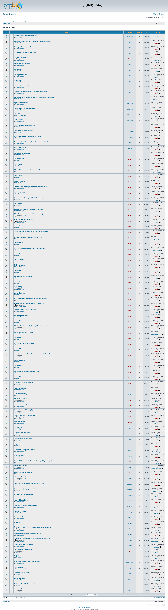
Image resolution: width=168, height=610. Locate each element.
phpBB (78, 609)
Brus (130, 42)
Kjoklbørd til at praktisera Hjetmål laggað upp (29, 303)
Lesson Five (18, 164)
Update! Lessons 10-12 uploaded (25, 310)
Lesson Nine (18, 338)
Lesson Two (18, 282)
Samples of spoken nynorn (23, 153)
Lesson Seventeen (20, 360)
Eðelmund (130, 137)
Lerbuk (17, 160)
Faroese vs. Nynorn (20, 511)
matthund (130, 495)
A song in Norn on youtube (23, 47)
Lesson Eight (18, 243)
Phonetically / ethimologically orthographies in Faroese (32, 538)
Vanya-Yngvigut (156, 172)
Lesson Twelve (19, 321)
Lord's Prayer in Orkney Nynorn (24, 415)
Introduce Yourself (20, 477)
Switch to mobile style (84, 607)
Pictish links (18, 203)
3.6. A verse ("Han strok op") (23, 276)
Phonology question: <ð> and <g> (25, 505)
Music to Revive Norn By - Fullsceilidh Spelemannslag (32, 41)
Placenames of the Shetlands (23, 545)
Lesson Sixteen (19, 259)
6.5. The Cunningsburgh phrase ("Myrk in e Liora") (30, 326)
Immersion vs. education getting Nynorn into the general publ (34, 97)
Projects (16, 556)
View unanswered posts (9, 21)
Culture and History (20, 394)
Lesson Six (17, 270)
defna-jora (130, 98)
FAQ (155, 14)
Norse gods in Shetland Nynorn (24, 494)
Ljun (129, 461)
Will (156, 116)
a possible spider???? (21, 103)
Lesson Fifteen (19, 159)
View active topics (23, 21)
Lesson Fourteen (19, 293)
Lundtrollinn (130, 484)
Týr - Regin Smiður (20, 398)
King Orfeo (17, 444)
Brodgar (17, 171)
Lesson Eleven (19, 349)
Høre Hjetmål (18, 567)
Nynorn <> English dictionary (23, 219)
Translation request (20, 147)
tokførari (156, 60)
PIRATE (130, 517)
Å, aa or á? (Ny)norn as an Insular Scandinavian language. (33, 527)
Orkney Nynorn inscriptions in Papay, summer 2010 (31, 231)
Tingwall (17, 126)
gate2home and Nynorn (22, 63)
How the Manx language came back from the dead (30, 187)
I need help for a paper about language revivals (29, 483)
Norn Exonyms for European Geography (27, 136)
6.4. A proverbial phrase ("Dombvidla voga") (28, 237)
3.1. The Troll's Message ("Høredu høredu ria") (29, 248)
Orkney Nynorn (19, 233)
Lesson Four (18, 254)
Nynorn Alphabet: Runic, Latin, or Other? (27, 561)
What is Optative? (20, 422)
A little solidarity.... (20, 578)
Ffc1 (130, 142)
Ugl (130, 551)
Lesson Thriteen (19, 192)
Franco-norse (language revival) (24, 489)
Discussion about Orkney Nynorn (25, 410)
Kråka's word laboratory (22, 432)
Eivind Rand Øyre (130, 126)
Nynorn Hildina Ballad (21, 500)
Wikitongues (18, 69)
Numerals (17, 522)
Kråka (156, 200)
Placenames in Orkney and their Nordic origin (29, 198)
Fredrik (130, 148)
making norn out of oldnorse (23, 405)
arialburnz (130, 36)
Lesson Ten (18, 226)
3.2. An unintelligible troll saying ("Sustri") (28, 371)
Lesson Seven (18, 366)
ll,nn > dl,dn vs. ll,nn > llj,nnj (23, 332)
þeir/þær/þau (18, 427)
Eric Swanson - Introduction (23, 131)
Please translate (19, 517)
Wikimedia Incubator (21, 315)
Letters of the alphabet (21, 57)
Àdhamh (156, 239)
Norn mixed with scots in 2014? (24, 125)
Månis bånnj (18, 114)
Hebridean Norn (19, 589)
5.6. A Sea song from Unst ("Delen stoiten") (28, 214)
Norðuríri (129, 506)
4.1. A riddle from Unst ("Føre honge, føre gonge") (30, 298)
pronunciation (18, 119)
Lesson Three (18, 377)
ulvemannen (129, 557)
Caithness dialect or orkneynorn (24, 382)
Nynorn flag (18, 287)
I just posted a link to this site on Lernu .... (28, 86)
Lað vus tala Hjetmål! (20, 115)
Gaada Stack (18, 37)
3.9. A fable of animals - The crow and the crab (29, 170)
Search (162, 14)
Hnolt (156, 43)
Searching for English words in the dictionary (29, 209)
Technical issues (19, 265)
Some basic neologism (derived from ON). (28, 533)
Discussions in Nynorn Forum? (24, 450)
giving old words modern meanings (26, 108)
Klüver (156, 77)
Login (5, 14)
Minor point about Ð (20, 75)
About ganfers (18, 455)
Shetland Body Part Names (23, 550)
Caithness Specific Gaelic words (25, 584)
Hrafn (130, 383)
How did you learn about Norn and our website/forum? (32, 354)
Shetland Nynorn (19, 42)
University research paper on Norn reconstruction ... (31, 91)
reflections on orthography (23, 438)
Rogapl (156, 222)
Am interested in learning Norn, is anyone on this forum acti (34, 142)
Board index (7, 23)
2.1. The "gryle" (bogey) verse (24, 343)
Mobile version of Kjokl (21, 181)
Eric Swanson (130, 131)
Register (12, 14)
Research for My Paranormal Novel (25, 35)
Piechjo (130, 512)
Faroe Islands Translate (22, 573)
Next (164, 597)
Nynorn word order (20, 388)
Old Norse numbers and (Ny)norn (25, 52)
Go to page (157, 597)
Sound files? (18, 80)
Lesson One (18, 175)
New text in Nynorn (20, 466)
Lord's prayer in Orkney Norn (23, 472)
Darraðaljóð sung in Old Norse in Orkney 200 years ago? (33, 461)
